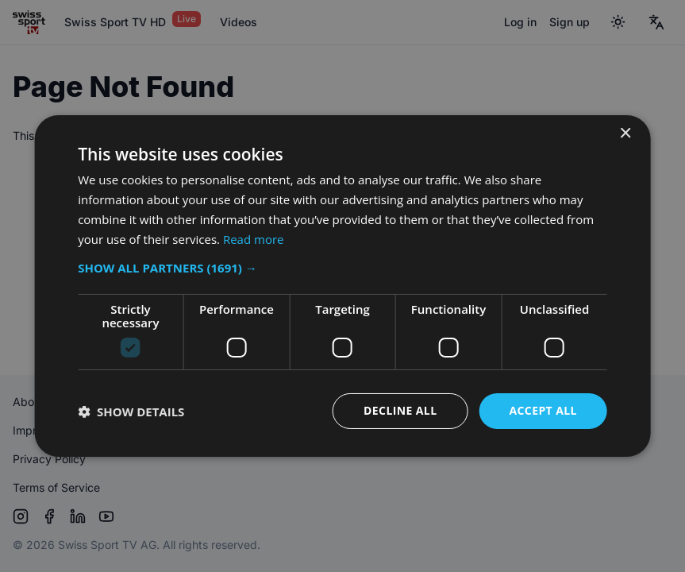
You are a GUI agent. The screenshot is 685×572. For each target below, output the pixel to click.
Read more (253, 239)
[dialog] (342, 286)
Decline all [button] (400, 410)
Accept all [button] (542, 410)
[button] (342, 268)
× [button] (625, 134)
